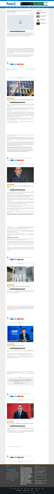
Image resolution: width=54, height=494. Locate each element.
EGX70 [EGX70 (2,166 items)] (21, 471)
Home (7, 7)
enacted (18, 121)
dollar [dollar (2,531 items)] (23, 470)
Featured (13, 184)
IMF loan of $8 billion (18, 231)
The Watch (28, 7)
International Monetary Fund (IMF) (21, 317)
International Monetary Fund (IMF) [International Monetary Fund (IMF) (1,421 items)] (28, 476)
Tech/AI (17, 7)
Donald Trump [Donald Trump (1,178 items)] (26, 470)
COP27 (32, 490)
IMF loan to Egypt (15, 317)
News (24, 7)
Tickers (10, 7)
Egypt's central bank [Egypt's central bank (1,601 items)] (30, 471)
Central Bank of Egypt (29, 191)
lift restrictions (17, 373)
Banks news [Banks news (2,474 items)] (24, 467)
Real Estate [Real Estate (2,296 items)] (27, 481)
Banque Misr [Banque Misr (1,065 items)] (27, 467)
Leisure (33, 7)
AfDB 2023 (36, 490)
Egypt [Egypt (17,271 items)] (26, 471)
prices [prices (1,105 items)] (24, 481)
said (21, 118)
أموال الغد (16, 0)
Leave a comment (20, 77)
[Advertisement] (3, 19)
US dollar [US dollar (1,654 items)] (25, 484)
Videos (39, 7)
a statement (30, 109)
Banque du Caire (16, 191)
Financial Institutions (31, 13)
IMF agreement (11, 317)
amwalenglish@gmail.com (11, 479)
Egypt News (10, 184)
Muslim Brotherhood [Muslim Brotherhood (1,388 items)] (23, 480)
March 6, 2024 (26, 383)
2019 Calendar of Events (26, 490)
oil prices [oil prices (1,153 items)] (22, 481)
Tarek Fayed (8, 191)
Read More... (12, 480)
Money (13, 7)
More (43, 7)
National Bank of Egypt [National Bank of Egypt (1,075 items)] (28, 480)
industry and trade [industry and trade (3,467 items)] (23, 476)
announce (18, 431)
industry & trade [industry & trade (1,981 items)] (29, 475)
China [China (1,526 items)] (21, 470)
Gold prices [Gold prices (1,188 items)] (22, 475)
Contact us (14, 0)
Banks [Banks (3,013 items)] (21, 467)
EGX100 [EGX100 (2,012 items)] (24, 471)
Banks (8, 184)
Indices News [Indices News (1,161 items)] (25, 475)
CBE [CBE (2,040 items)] (30, 467)
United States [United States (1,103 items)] (22, 484)
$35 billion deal (27, 233)
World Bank (11, 429)
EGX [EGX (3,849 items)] (29, 470)
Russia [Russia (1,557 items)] (30, 481)
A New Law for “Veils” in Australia (30, 69)
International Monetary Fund (12, 290)
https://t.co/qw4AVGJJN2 (23, 381)
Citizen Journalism (18, 490)
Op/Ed (36, 7)
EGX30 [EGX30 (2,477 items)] (31, 470)
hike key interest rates (26, 372)
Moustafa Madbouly (16, 427)
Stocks (21, 7)
